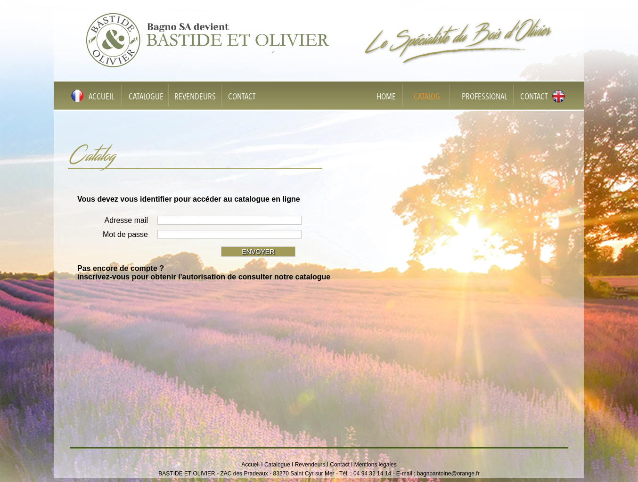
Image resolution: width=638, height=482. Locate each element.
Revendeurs (310, 464)
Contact (339, 464)
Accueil (250, 464)
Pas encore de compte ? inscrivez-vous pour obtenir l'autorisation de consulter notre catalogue (203, 272)
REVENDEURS (195, 97)
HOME (386, 97)
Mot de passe (125, 234)
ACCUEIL (101, 97)
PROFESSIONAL (484, 97)
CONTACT (241, 97)
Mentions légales (375, 464)
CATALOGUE (146, 97)
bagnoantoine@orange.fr (448, 473)
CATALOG (427, 97)
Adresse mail (126, 220)
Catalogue (277, 464)
